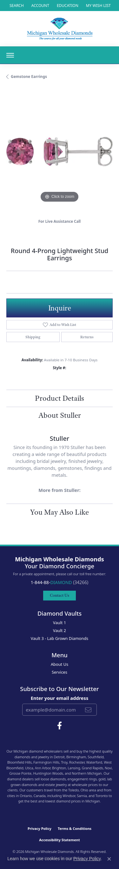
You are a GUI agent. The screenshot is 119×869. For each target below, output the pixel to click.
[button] (16, 5)
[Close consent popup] (109, 859)
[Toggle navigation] (10, 55)
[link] (67, 5)
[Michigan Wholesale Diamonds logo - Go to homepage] (59, 28)
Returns (87, 337)
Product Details (59, 398)
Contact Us (59, 595)
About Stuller (59, 415)
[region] (59, 151)
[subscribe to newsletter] (88, 709)
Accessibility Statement (59, 839)
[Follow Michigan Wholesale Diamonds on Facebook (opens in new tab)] (59, 726)
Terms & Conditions (74, 828)
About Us (59, 664)
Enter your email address (59, 698)
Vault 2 (59, 630)
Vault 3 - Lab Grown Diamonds (60, 638)
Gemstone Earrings (29, 76)
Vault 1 (59, 622)
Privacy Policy (39, 828)
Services (59, 672)
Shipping (32, 337)
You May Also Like (59, 512)
